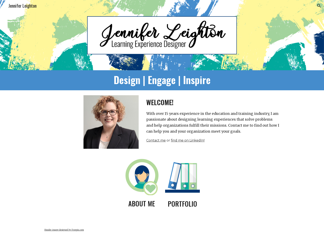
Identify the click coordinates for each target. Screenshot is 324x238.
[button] (319, 6)
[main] (162, 80)
